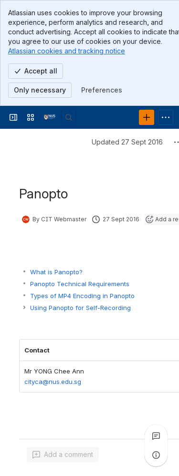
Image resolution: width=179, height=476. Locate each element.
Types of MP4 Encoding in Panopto (82, 296)
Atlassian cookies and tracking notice (66, 51)
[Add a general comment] (63, 454)
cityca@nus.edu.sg (52, 382)
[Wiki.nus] (49, 117)
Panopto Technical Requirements (79, 284)
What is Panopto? (56, 272)
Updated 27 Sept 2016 (127, 142)
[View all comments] (156, 436)
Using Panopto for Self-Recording (80, 307)
